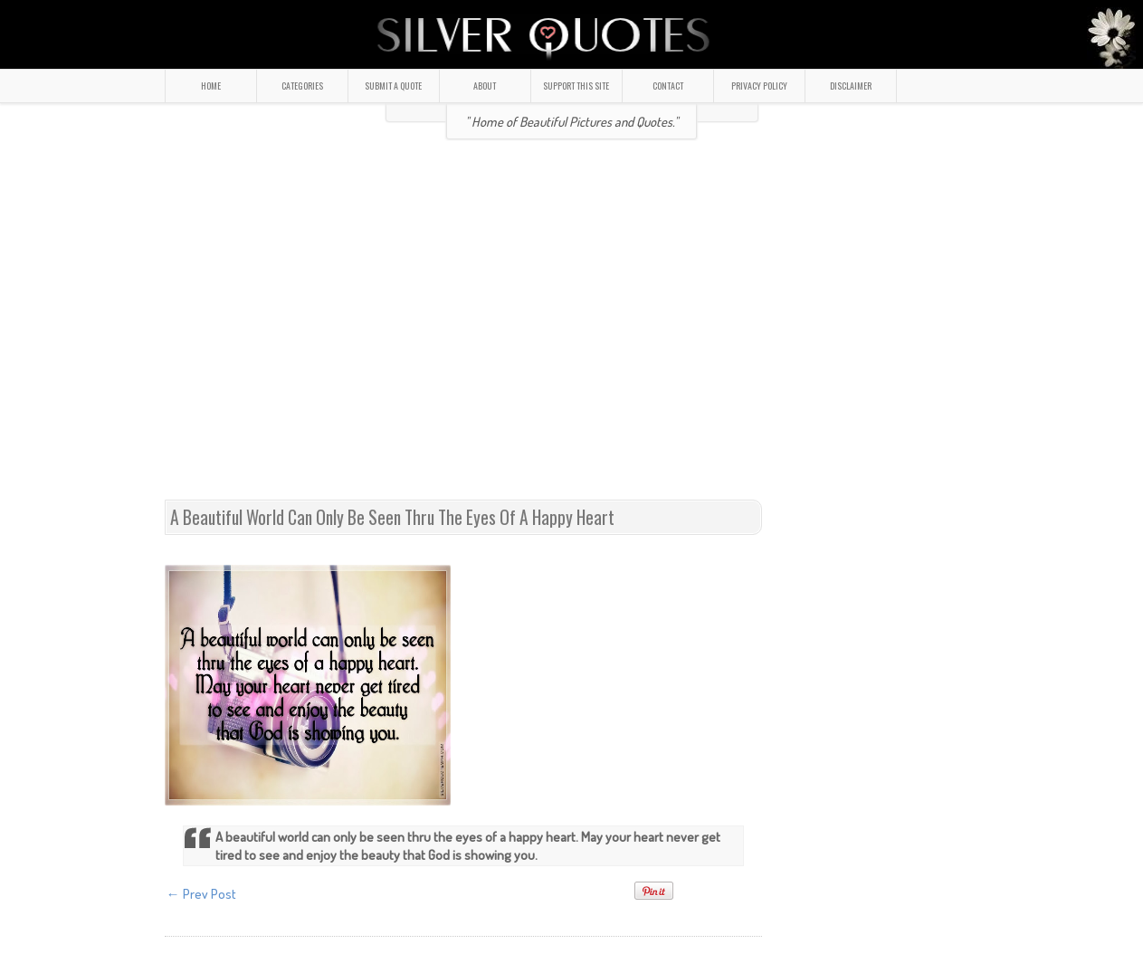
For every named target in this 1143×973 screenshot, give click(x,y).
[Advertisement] (325, 327)
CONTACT (667, 85)
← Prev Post (201, 893)
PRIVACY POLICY (759, 85)
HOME (211, 85)
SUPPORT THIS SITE (576, 85)
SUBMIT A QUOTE (393, 85)
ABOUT (484, 85)
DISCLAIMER (851, 85)
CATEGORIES (302, 85)
